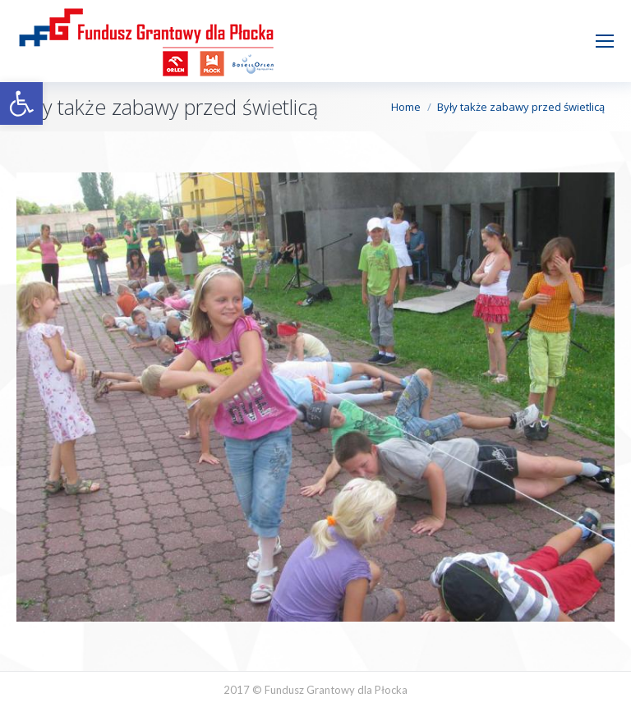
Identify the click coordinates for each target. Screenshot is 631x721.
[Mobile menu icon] (605, 41)
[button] (21, 103)
